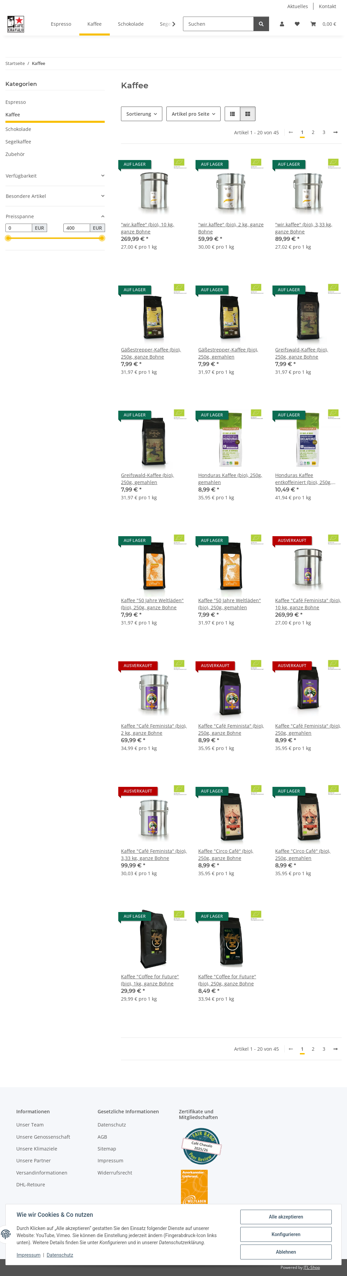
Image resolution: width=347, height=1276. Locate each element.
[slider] (8, 238)
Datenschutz (60, 1255)
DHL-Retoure (30, 1184)
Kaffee (12, 114)
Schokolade (18, 129)
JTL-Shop (312, 1267)
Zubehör (15, 154)
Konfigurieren (285, 1234)
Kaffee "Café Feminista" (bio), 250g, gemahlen (308, 729)
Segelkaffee (18, 141)
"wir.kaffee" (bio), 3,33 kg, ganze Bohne (303, 228)
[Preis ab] (18, 228)
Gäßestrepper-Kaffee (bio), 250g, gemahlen (228, 353)
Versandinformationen (41, 1172)
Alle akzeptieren (286, 1217)
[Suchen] (218, 24)
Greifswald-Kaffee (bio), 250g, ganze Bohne (301, 353)
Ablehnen (286, 1252)
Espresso (15, 102)
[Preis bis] (76, 228)
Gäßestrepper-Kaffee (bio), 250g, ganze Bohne (151, 353)
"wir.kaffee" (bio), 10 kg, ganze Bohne (147, 228)
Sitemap (107, 1148)
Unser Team (30, 1124)
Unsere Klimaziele (36, 1148)
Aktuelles (297, 6)
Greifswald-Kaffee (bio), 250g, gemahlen (147, 478)
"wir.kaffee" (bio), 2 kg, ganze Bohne (231, 228)
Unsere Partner (33, 1160)
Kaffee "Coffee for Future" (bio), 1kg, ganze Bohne (150, 980)
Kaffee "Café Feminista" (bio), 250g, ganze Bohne (231, 729)
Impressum (28, 1255)
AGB (102, 1137)
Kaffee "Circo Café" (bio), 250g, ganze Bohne (225, 854)
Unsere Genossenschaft (43, 1137)
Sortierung (138, 114)
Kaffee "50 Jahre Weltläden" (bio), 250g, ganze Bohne (152, 604)
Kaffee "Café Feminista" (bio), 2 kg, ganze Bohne (154, 729)
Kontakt (327, 6)
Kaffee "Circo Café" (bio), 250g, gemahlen (302, 854)
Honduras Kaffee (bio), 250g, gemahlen (230, 478)
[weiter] (335, 132)
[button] (281, 24)
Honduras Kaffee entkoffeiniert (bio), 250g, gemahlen (303, 479)
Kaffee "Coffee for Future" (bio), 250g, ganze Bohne (227, 980)
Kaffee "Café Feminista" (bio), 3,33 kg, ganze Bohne (154, 854)
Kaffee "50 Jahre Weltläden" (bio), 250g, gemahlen (229, 604)
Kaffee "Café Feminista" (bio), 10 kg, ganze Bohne (308, 604)
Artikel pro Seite (190, 114)
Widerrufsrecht (115, 1172)
